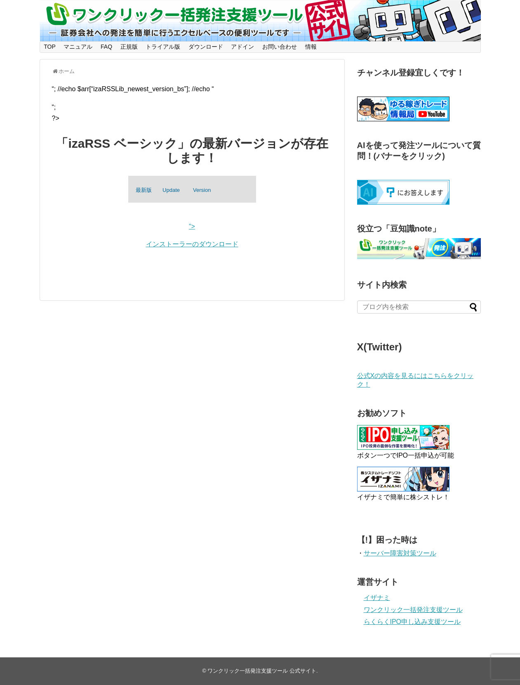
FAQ (106, 46)
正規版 (129, 46)
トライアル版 (163, 46)
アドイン (242, 46)
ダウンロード (205, 46)
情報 (311, 46)
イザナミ (377, 597)
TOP (50, 46)
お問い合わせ (279, 46)
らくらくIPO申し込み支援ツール (412, 621)
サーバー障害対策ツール (400, 553)
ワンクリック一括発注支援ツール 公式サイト (261, 671)
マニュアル (78, 46)
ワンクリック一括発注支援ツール (413, 609)
